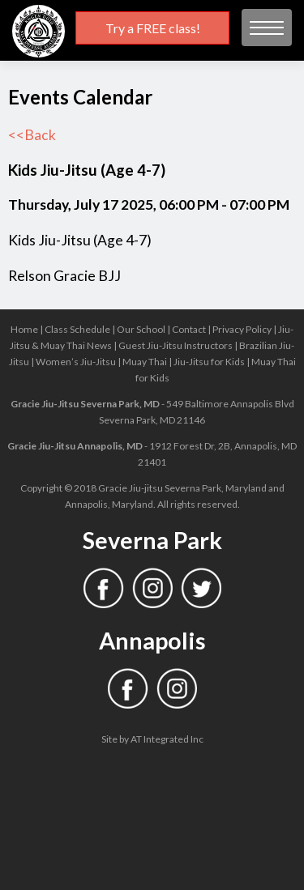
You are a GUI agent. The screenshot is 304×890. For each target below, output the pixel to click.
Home (24, 329)
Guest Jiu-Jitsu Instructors (175, 345)
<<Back (32, 134)
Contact (189, 329)
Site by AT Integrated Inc (152, 739)
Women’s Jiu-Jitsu (76, 362)
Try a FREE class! (152, 28)
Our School (141, 329)
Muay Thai (144, 362)
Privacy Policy (242, 329)
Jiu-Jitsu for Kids (209, 362)
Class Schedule (77, 329)
